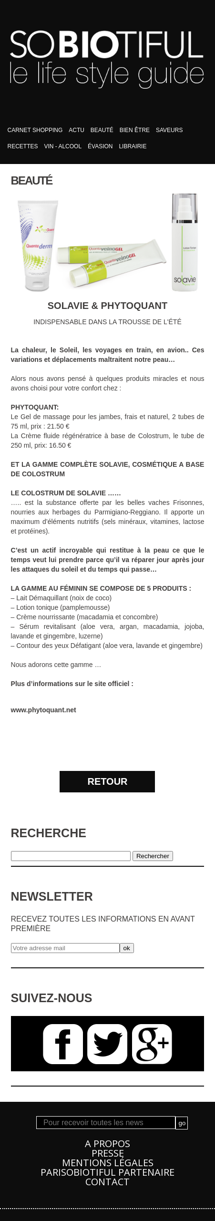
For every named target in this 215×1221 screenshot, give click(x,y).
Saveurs (169, 130)
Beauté (102, 130)
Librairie (132, 146)
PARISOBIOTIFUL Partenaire (107, 1172)
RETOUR (107, 781)
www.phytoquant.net (43, 710)
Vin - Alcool (63, 146)
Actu (76, 130)
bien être (135, 130)
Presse (108, 1153)
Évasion (100, 146)
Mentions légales (108, 1162)
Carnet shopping (35, 130)
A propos (107, 1143)
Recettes (23, 146)
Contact (107, 1181)
